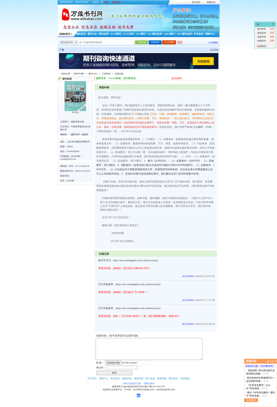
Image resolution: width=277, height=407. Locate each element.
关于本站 (92, 382)
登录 (106, 2)
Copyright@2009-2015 (132, 391)
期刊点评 (103, 34)
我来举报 (161, 382)
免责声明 (138, 382)
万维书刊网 (78, 73)
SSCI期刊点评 (154, 34)
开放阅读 (185, 382)
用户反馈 (150, 382)
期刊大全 (92, 34)
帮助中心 (210, 34)
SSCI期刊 (140, 34)
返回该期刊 (176, 78)
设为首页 (196, 2)
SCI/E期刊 (115, 34)
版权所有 (127, 382)
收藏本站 (211, 2)
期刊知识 (173, 382)
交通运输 (119, 73)
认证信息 (214, 50)
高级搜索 (155, 42)
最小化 (270, 361)
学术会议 (198, 34)
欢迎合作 (115, 382)
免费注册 (116, 2)
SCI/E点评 (128, 34)
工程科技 (106, 73)
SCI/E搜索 (169, 42)
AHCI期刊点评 (184, 34)
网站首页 (81, 34)
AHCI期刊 (169, 34)
